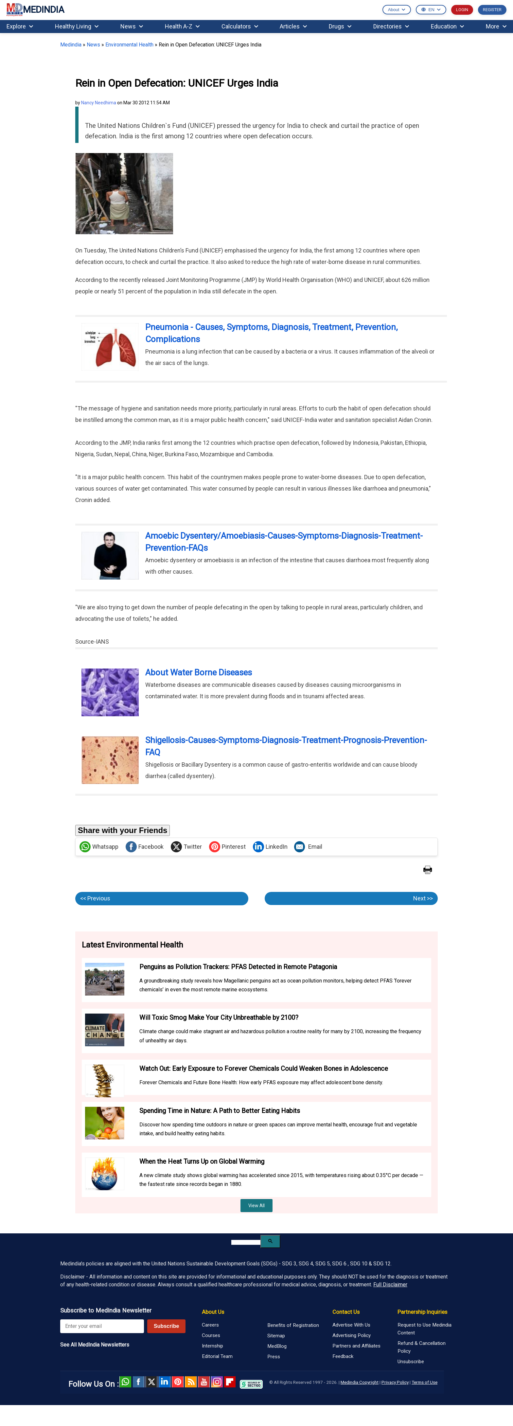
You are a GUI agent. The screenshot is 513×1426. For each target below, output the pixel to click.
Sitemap (276, 1336)
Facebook (145, 846)
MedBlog (277, 1346)
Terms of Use (424, 1382)
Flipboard (230, 1382)
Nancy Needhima (98, 102)
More (496, 26)
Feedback (342, 1356)
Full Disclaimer (390, 1284)
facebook (138, 1382)
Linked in (164, 1382)
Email (308, 846)
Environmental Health (129, 45)
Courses (211, 1335)
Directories (391, 26)
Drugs (340, 26)
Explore (20, 26)
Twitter (186, 846)
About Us (213, 1312)
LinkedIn (270, 846)
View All (256, 1205)
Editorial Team (217, 1356)
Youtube (204, 1382)
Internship (212, 1346)
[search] (245, 1242)
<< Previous (95, 898)
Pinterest (227, 846)
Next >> (423, 898)
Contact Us (346, 1312)
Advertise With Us (351, 1325)
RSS (191, 1382)
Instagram (217, 1382)
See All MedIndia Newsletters (94, 1345)
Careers (210, 1325)
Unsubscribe (411, 1362)
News (131, 26)
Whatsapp (99, 846)
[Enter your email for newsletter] (102, 1326)
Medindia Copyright (360, 1382)
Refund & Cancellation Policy (422, 1347)
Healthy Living (76, 26)
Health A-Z (182, 26)
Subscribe (166, 1326)
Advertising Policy (351, 1335)
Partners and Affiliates (356, 1346)
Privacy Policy (395, 1382)
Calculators (239, 26)
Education (447, 26)
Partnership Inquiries (422, 1312)
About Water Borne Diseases (198, 672)
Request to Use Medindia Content (424, 1329)
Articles (293, 26)
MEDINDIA (35, 10)
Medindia (70, 45)
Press (273, 1357)
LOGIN (462, 9)
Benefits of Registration (293, 1325)
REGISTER (492, 9)
